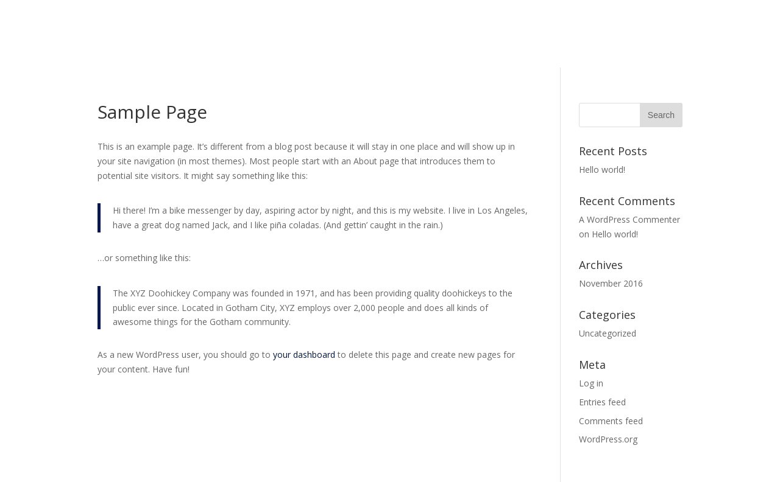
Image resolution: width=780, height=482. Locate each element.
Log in (591, 383)
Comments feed (611, 421)
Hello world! (602, 169)
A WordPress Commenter (629, 219)
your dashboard (304, 354)
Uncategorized (607, 333)
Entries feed (602, 402)
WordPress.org (608, 439)
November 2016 (611, 283)
